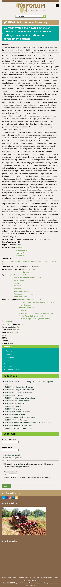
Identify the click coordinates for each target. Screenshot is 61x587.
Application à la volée (22, 291)
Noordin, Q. (20, 247)
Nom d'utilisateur (9, 439)
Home (4, 577)
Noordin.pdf (10, 321)
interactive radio (25, 305)
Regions (9, 360)
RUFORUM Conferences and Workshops (20, 398)
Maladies (17, 286)
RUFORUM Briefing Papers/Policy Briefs (19, 390)
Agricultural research (29, 269)
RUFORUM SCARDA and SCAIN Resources (20, 417)
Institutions (10, 357)
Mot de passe (8, 447)
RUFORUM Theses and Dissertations (18, 425)
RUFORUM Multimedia (13, 406)
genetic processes (21, 297)
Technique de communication (25, 294)
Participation (19, 280)
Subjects (9, 354)
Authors (9, 351)
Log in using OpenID (12, 455)
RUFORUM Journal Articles (15, 403)
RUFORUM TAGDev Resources (16, 420)
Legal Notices (32, 580)
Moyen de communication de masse (27, 277)
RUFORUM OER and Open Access (17, 412)
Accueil (4, 42)
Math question (10, 472)
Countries (9, 363)
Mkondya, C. (20, 256)
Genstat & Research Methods (29, 577)
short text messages (26, 308)
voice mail (23, 310)
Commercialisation (21, 275)
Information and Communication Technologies (36, 302)
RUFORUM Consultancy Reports (17, 401)
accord (16, 283)
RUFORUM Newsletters (13, 409)
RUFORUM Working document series (18, 428)
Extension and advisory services (31, 299)
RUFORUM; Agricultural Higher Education (34, 319)
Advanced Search (12, 369)
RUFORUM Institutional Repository (27, 22)
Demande (18, 288)
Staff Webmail (12, 577)
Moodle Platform (46, 577)
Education (25, 272)
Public (19, 327)
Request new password (13, 458)
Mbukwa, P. (20, 253)
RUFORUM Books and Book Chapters (19, 387)
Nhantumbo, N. (21, 250)
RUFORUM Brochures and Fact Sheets (19, 392)
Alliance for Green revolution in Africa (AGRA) (36, 313)
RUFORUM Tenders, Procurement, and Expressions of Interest (28, 423)
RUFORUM (14, 332)
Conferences (10, 366)
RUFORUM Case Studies (14, 395)
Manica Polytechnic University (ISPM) (32, 316)
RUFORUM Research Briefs (15, 414)
